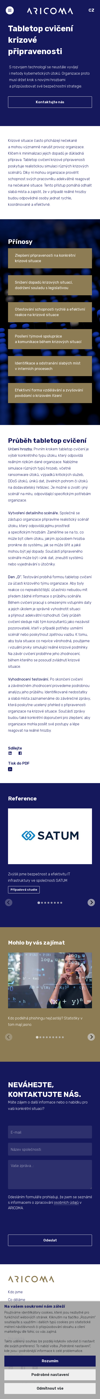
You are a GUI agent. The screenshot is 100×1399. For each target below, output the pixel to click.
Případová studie (24, 889)
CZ (91, 10)
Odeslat (50, 1240)
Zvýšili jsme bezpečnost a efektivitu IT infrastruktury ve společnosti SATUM (39, 877)
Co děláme (16, 1300)
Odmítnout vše (50, 1388)
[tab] (38, 902)
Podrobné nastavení (50, 1375)
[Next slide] (91, 902)
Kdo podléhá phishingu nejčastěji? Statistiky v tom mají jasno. (45, 1021)
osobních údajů (66, 1202)
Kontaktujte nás (50, 102)
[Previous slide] (8, 902)
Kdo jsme (15, 1292)
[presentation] (36, 1222)
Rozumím (50, 1361)
